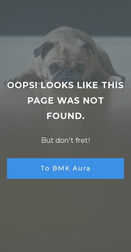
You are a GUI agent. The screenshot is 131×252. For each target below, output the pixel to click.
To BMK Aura (66, 168)
